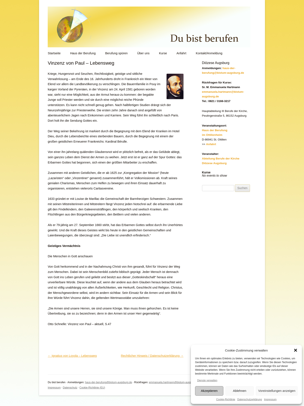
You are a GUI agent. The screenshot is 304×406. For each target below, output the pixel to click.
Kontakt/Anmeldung (209, 53)
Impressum (270, 399)
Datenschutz (70, 387)
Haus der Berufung (83, 53)
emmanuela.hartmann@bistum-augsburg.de (174, 382)
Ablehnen (239, 390)
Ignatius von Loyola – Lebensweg (72, 355)
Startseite (54, 53)
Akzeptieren (209, 390)
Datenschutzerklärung (249, 399)
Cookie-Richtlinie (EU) (92, 387)
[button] (295, 350)
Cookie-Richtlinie (225, 399)
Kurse (163, 53)
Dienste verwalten (207, 380)
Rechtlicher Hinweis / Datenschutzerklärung (152, 355)
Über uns (143, 53)
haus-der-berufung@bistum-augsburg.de (108, 382)
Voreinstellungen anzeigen (276, 390)
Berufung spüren (116, 53)
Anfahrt (181, 53)
